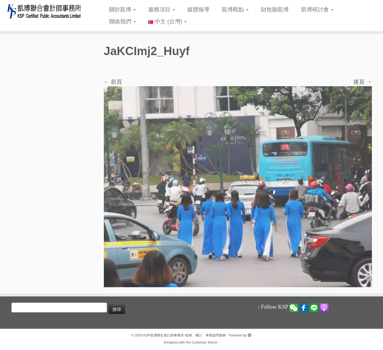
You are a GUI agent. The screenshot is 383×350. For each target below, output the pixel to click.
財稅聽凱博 (275, 9)
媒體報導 (198, 9)
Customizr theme (204, 342)
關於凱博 (122, 9)
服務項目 (161, 9)
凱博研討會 (317, 9)
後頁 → (362, 82)
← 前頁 (113, 82)
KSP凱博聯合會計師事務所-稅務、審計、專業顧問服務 (184, 335)
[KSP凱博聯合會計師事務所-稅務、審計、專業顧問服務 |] (44, 11)
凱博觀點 (235, 9)
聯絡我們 (122, 21)
